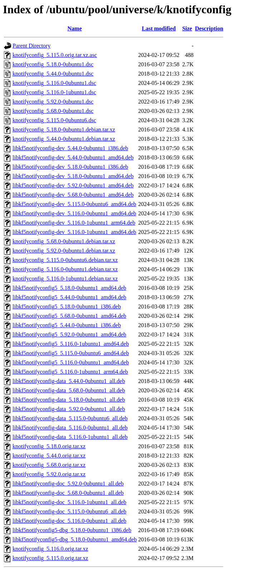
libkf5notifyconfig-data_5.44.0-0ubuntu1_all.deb (69, 381)
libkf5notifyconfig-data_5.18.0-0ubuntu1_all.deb (69, 400)
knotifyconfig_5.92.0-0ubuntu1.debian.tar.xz (64, 251)
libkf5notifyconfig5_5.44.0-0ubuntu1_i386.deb (67, 325)
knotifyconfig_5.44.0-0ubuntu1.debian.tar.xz (64, 139)
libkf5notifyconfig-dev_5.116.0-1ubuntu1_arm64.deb (74, 223)
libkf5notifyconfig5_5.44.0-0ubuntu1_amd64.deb (69, 297)
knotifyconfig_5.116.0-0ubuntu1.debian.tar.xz (65, 269)
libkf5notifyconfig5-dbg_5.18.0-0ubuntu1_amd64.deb (75, 539)
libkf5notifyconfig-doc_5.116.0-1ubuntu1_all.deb (69, 502)
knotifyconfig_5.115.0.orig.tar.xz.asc (55, 55)
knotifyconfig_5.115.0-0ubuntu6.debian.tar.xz (65, 260)
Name (75, 28)
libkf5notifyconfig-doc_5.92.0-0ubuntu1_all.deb (68, 483)
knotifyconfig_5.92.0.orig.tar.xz (49, 474)
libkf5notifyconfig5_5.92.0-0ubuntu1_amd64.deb (69, 334)
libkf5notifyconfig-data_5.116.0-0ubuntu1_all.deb (70, 428)
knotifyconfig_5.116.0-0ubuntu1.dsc (54, 83)
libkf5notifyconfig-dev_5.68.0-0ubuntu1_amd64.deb (73, 195)
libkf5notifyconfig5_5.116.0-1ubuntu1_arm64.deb (70, 372)
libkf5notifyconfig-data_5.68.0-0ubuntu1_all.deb (69, 390)
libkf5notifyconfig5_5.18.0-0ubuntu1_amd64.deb (69, 288)
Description (209, 28)
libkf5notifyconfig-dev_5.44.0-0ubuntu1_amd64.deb (73, 157)
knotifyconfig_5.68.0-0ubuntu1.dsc (53, 111)
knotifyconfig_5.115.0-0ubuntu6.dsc (54, 120)
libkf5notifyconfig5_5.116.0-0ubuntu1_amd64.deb (71, 362)
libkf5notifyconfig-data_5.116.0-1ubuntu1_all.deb (70, 437)
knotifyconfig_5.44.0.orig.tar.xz (49, 456)
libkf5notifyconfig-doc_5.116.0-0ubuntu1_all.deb (69, 521)
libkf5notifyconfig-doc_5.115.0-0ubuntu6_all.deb (69, 511)
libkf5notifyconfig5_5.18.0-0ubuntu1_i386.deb (67, 306)
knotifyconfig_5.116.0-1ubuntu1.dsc (54, 92)
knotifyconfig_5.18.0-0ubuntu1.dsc (53, 64)
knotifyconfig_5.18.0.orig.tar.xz (49, 446)
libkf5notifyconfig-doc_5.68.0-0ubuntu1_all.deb (68, 493)
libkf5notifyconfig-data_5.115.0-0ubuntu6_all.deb (70, 418)
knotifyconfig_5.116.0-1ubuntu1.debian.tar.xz (65, 279)
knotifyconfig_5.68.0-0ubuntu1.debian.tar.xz (64, 241)
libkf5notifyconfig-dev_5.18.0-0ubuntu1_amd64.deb (73, 176)
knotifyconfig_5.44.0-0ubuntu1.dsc (53, 74)
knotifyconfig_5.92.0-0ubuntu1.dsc (53, 102)
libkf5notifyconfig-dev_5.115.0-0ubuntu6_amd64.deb (74, 204)
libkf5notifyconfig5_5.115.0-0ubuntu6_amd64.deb (71, 353)
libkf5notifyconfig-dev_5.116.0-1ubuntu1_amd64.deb (74, 232)
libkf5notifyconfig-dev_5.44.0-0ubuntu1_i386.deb (70, 148)
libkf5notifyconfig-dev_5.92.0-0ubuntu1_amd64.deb (73, 185)
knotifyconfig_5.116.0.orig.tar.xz (50, 549)
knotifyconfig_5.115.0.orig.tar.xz (50, 558)
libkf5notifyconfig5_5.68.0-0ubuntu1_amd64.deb (69, 316)
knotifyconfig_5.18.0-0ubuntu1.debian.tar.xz (64, 129)
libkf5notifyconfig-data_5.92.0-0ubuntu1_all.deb (69, 409)
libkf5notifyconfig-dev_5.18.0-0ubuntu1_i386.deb (70, 167)
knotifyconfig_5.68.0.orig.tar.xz (49, 465)
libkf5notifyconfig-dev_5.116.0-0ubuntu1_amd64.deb (74, 213)
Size (187, 28)
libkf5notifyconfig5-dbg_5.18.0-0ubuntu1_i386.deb (72, 530)
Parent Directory (31, 46)
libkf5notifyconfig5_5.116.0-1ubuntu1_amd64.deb (71, 344)
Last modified (159, 28)
